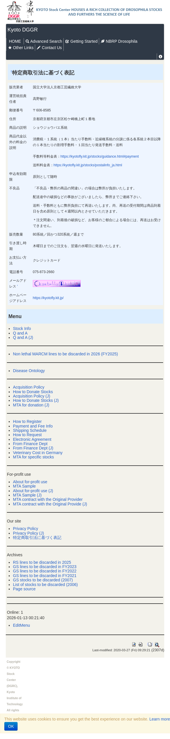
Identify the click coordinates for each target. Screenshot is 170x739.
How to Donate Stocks (33, 391)
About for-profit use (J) (33, 490)
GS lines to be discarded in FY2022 (44, 571)
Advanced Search (43, 41)
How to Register (27, 421)
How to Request (27, 434)
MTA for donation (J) (31, 405)
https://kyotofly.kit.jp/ (48, 298)
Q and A (20, 333)
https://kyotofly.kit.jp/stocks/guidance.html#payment (100, 156)
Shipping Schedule (30, 430)
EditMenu (21, 625)
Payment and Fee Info (33, 426)
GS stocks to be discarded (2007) (43, 580)
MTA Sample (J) (27, 495)
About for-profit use (30, 481)
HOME (15, 41)
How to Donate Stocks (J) (36, 400)
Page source (24, 589)
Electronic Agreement (32, 439)
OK (11, 726)
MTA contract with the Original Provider (48, 499)
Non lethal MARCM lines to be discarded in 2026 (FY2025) (65, 354)
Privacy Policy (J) (28, 533)
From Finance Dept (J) (33, 448)
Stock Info (22, 328)
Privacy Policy (25, 528)
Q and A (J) (23, 337)
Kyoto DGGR (22, 30)
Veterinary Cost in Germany (38, 452)
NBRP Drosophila (119, 41)
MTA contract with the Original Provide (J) (50, 504)
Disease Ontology (29, 370)
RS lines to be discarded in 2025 (42, 562)
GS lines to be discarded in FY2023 (44, 566)
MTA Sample (24, 486)
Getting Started (81, 41)
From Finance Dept (30, 443)
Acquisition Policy (28, 387)
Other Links (20, 47)
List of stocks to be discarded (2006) (45, 584)
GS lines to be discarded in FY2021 (44, 575)
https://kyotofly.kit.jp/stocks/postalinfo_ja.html (88, 165)
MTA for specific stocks (33, 457)
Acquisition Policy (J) (31, 396)
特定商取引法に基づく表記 (37, 537)
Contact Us (49, 47)
